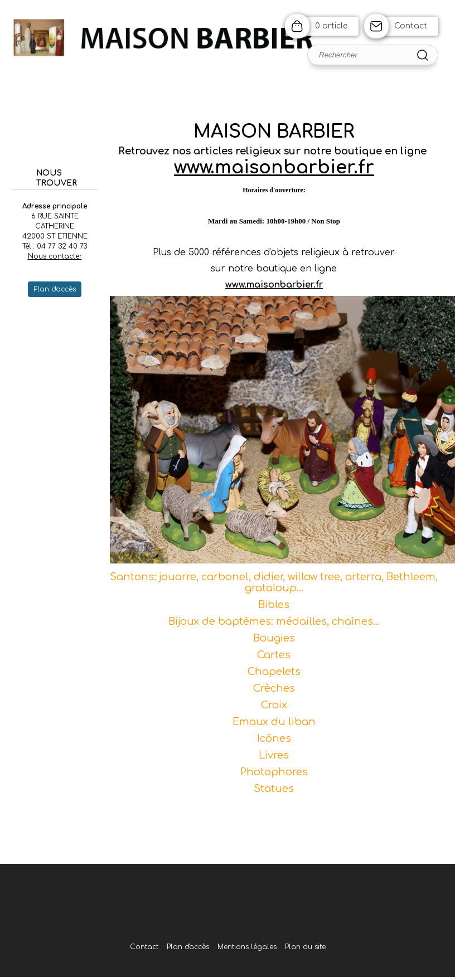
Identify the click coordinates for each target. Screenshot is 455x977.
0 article (331, 26)
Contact (410, 26)
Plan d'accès (188, 947)
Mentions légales (247, 947)
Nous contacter (55, 256)
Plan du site (305, 947)
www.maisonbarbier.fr (274, 167)
